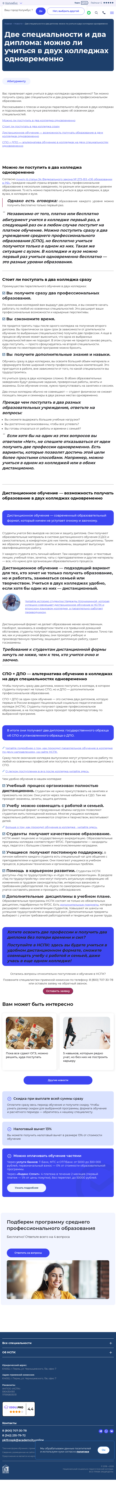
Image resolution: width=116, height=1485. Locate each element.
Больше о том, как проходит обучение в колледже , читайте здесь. (52, 827)
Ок (104, 1450)
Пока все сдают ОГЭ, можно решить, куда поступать (28, 1055)
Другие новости (58, 1085)
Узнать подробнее (26, 1193)
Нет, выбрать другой (66, 11)
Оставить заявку (58, 991)
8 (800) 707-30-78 (14, 1436)
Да (40, 11)
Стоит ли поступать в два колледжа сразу (31, 126)
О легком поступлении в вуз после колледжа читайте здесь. (48, 771)
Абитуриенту (16, 81)
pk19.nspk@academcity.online (23, 1445)
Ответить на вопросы (28, 1258)
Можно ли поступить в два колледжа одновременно (39, 120)
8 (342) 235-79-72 (14, 1440)
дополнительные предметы (79, 904)
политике (83, 1451)
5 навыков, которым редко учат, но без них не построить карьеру (84, 1057)
